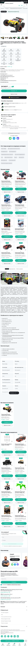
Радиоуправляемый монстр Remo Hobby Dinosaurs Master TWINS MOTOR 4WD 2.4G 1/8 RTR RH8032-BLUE (20, 205)
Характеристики (12, 268)
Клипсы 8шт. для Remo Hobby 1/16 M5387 (6, 445)
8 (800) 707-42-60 (5, 599)
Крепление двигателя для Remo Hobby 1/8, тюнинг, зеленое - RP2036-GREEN (20, 492)
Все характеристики (4, 82)
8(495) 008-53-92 (4, 592)
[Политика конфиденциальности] (1, 584)
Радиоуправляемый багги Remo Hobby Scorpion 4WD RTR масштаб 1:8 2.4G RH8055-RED (19, 229)
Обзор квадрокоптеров (5, 618)
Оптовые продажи (4, 612)
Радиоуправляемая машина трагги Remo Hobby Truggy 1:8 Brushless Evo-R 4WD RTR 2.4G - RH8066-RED (7, 415)
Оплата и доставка (19, 268)
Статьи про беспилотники (6, 616)
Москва (10, 116)
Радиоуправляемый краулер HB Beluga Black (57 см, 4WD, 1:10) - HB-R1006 (6, 516)
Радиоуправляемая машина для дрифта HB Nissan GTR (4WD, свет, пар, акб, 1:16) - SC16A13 (20, 516)
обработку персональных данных (14, 584)
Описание (7, 268)
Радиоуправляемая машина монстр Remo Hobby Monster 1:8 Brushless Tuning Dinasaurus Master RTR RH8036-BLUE (20, 182)
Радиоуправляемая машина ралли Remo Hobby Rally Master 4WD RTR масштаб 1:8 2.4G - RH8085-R (6, 253)
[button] (7, 203)
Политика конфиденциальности (7, 632)
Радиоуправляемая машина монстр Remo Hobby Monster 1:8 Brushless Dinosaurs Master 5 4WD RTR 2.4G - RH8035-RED (6, 182)
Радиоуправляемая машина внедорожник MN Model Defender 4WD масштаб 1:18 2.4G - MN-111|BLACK (6, 468)
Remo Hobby (3, 11)
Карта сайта (3, 633)
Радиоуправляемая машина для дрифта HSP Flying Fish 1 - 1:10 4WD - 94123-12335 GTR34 (20, 445)
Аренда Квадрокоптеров (6, 620)
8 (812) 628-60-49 (4, 595)
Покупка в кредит (4, 623)
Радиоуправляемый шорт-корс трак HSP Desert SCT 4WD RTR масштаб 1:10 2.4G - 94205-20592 (19, 468)
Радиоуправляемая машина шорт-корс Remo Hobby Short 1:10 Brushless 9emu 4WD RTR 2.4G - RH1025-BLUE (7, 205)
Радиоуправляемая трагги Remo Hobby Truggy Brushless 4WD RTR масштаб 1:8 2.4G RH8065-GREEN (6, 229)
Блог (2, 614)
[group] (14, 23)
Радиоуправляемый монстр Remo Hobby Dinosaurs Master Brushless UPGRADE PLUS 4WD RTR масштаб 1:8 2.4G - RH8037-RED (20, 253)
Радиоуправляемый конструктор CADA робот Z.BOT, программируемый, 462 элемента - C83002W (7, 492)
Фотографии (14, 31)
